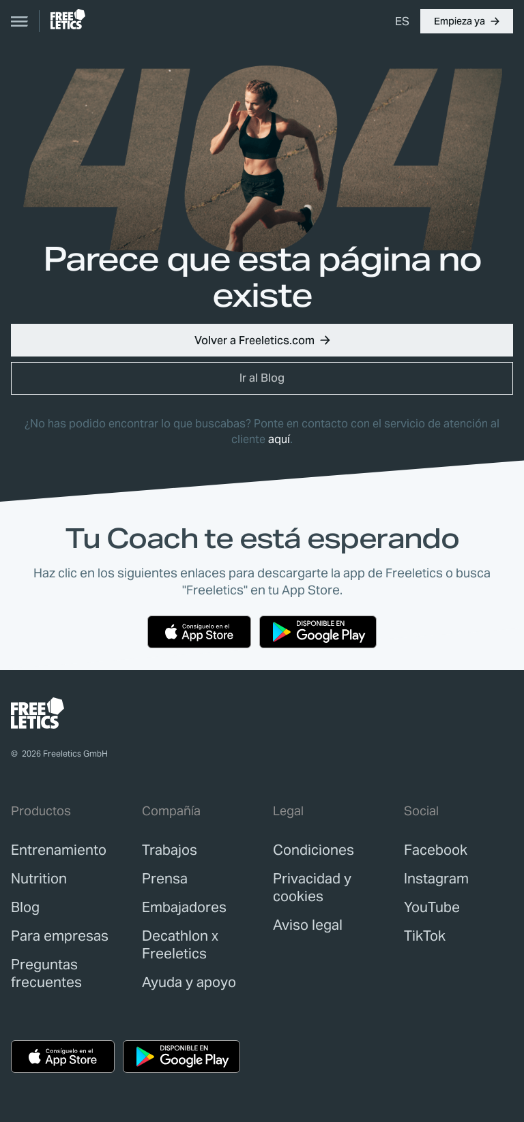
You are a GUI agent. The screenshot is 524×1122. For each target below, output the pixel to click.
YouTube (432, 907)
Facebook (435, 850)
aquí (279, 439)
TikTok (425, 936)
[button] (466, 21)
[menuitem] (402, 21)
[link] (68, 19)
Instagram (436, 879)
